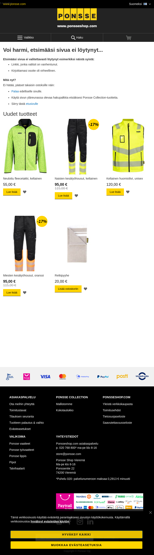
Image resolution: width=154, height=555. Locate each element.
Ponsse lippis (18, 456)
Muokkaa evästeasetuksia (76, 545)
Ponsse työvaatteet (21, 449)
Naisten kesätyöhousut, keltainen (76, 178)
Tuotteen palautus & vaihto (26, 422)
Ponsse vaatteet (19, 443)
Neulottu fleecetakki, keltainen (22, 178)
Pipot (12, 462)
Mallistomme (64, 404)
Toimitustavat (17, 410)
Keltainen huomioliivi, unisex (124, 178)
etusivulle (32, 103)
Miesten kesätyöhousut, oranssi (23, 275)
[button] (140, 4)
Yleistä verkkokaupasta (118, 404)
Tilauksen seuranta (21, 416)
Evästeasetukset (20, 429)
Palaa (15, 91)
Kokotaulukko (64, 410)
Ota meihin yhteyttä (21, 404)
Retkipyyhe (62, 275)
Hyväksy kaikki (76, 534)
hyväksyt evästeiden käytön (50, 521)
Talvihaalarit (17, 468)
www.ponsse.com (14, 4)
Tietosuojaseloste (114, 416)
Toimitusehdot (112, 410)
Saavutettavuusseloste (117, 422)
